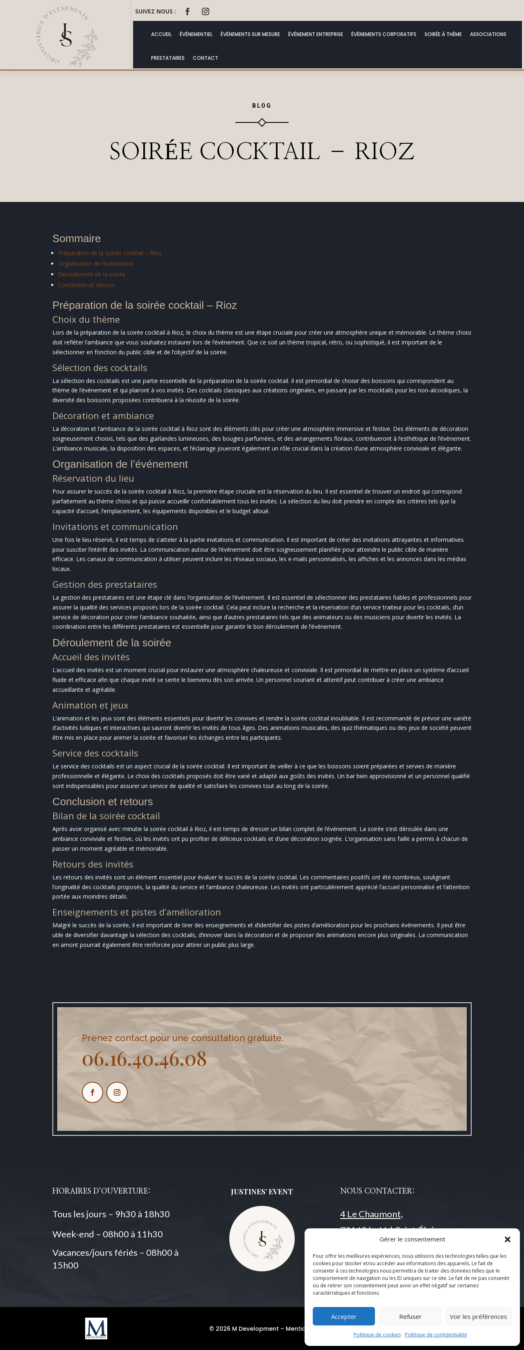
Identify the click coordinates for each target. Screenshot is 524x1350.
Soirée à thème (443, 34)
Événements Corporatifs (383, 34)
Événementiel (196, 34)
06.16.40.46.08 (144, 1057)
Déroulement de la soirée (92, 274)
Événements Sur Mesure (250, 34)
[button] (508, 1239)
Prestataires (168, 57)
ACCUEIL (161, 34)
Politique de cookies (377, 1334)
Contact (205, 57)
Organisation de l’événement (96, 263)
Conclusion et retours (86, 285)
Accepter (344, 1316)
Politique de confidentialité (436, 1334)
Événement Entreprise (315, 34)
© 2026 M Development (244, 1329)
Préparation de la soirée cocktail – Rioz (109, 253)
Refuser (410, 1316)
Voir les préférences (478, 1316)
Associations (488, 34)
